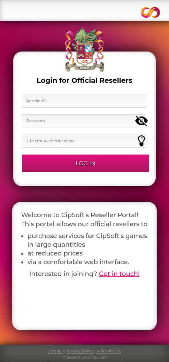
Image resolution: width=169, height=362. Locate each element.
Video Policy (109, 350)
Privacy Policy (80, 350)
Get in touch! (119, 274)
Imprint (55, 350)
